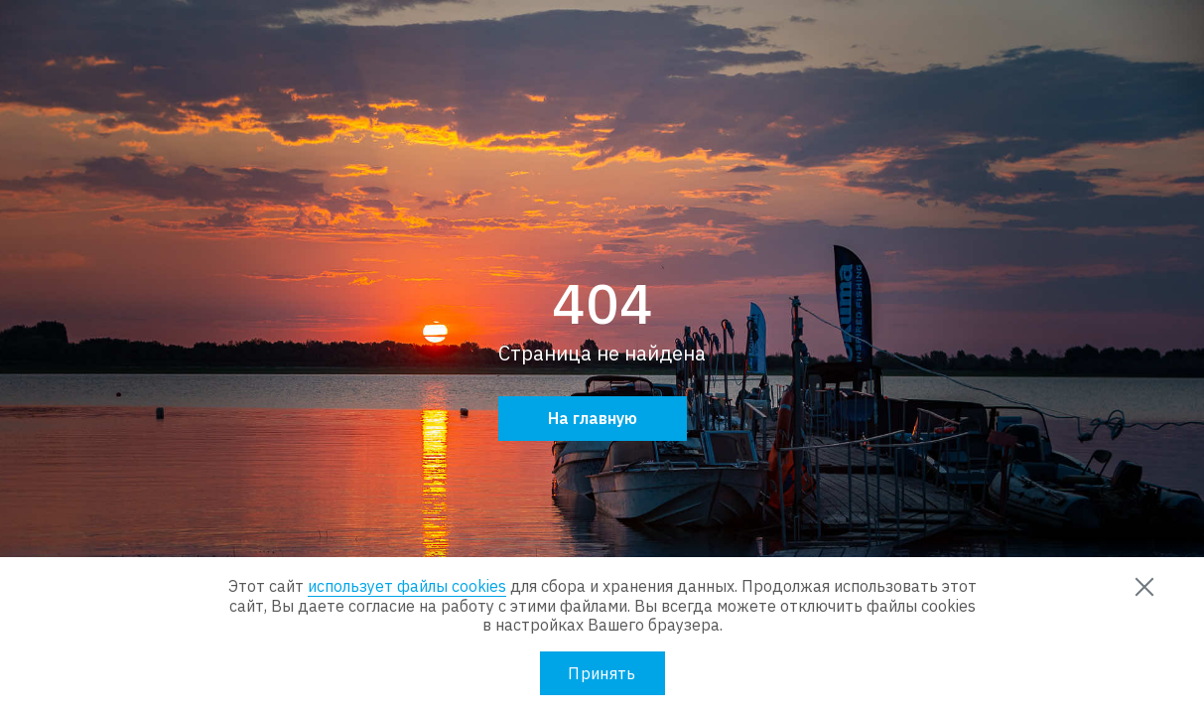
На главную (592, 418)
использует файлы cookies (407, 586)
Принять (601, 673)
